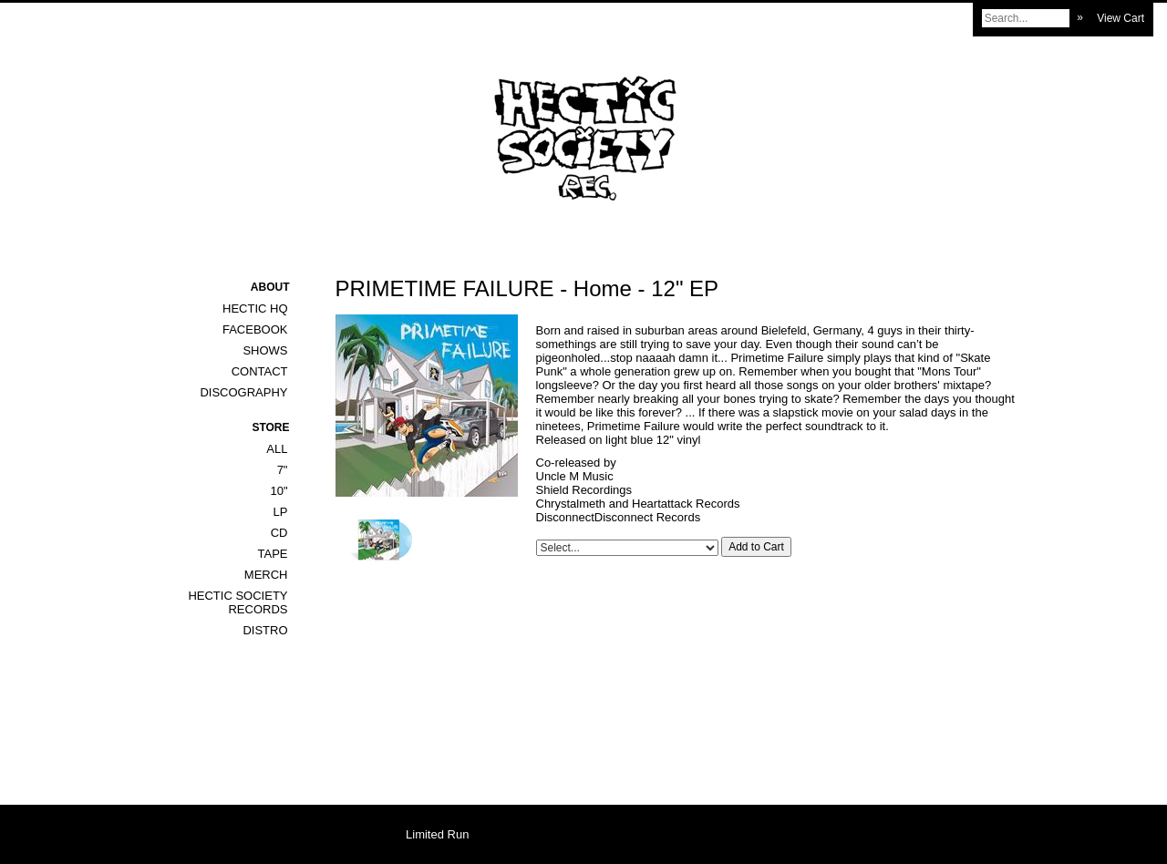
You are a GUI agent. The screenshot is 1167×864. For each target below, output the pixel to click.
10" (278, 491)
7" (282, 470)
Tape (273, 554)
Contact (260, 371)
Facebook (255, 329)
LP (281, 512)
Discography (243, 392)
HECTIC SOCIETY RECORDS (237, 602)
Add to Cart (756, 546)
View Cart (1120, 18)
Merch (266, 574)
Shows (265, 350)
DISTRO (265, 630)
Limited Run (437, 834)
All (276, 449)
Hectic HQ (255, 308)
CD (279, 533)
